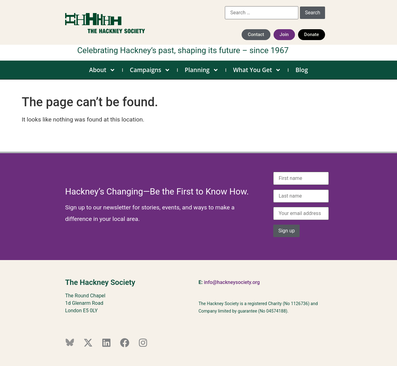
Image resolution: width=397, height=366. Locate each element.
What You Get (257, 70)
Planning (202, 70)
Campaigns (150, 70)
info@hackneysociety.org (232, 282)
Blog (302, 70)
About (102, 70)
